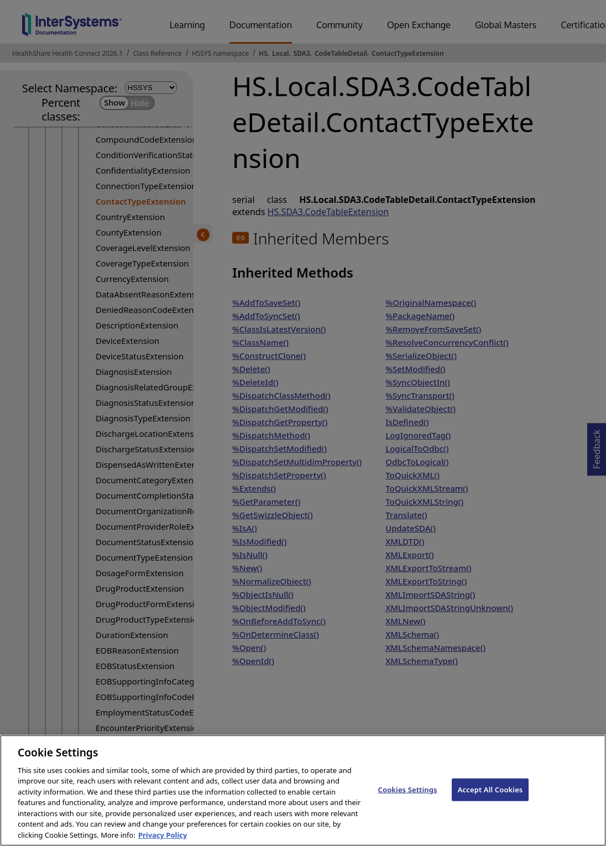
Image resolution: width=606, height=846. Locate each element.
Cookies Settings (407, 799)
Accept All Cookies (490, 799)
